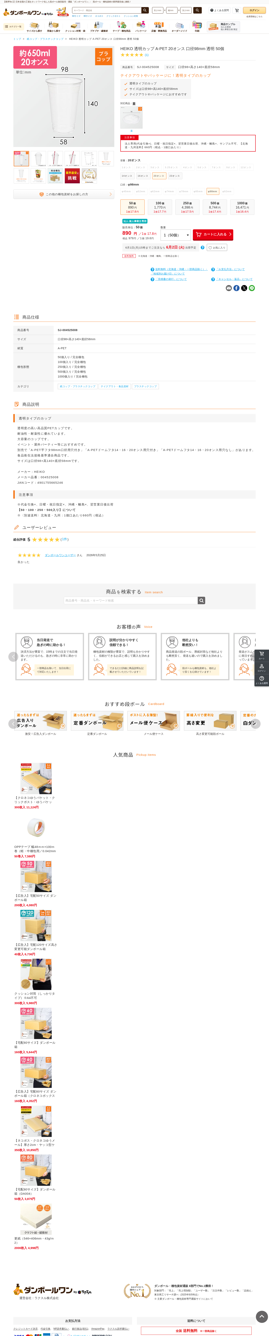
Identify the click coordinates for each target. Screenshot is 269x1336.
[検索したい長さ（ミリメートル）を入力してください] (157, 10)
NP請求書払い (61, 1328)
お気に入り (217, 248)
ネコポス (99, 16)
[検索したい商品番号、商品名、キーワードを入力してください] (106, 10)
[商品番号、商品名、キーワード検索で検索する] (145, 10)
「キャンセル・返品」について (232, 279)
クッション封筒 (131, 16)
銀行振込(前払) (80, 1328)
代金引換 (45, 1328)
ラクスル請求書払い (118, 1328)
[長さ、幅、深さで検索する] (197, 10)
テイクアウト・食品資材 (115, 386)
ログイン (254, 10)
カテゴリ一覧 (13, 26)
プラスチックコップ (145, 386)
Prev (13, 657)
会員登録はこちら (254, 16)
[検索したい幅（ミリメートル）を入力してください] (172, 10)
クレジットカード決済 (25, 1328)
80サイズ (88, 16)
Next (256, 724)
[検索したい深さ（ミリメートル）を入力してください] (186, 10)
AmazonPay (97, 1328)
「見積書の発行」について (169, 279)
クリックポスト (113, 16)
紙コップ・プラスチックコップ (77, 386)
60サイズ (76, 16)
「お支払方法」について (228, 269)
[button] (261, 680)
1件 (64, 539)
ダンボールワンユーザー (60, 555)
